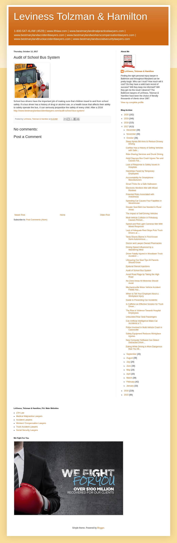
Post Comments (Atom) (36, 219)
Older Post (105, 215)
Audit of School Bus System (139, 270)
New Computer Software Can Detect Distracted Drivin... (142, 341)
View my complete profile (132, 102)
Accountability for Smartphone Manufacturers (139, 178)
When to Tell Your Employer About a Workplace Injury (142, 295)
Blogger (100, 528)
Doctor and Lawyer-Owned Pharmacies (144, 243)
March (129, 378)
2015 (126, 395)
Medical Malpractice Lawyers (29, 416)
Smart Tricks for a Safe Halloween (141, 184)
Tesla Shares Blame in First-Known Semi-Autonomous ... (142, 238)
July (128, 362)
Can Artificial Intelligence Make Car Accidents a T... (142, 322)
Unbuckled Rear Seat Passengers (142, 317)
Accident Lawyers (24, 420)
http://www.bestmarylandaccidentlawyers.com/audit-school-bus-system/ (49, 110)
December (131, 130)
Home (62, 215)
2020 (126, 114)
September (131, 354)
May (128, 370)
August (129, 358)
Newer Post (19, 215)
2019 (126, 118)
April (128, 374)
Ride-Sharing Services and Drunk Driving (144, 154)
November (131, 134)
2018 (126, 122)
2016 (126, 391)
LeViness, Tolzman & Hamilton (139, 71)
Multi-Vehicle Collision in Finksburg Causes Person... (141, 218)
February (130, 382)
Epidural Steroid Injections (138, 266)
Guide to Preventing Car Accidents (141, 300)
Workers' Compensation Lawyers (31, 423)
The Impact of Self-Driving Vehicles (142, 213)
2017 (126, 126)
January (130, 386)
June (128, 366)
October (130, 138)
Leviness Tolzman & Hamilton (80, 16)
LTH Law (20, 413)
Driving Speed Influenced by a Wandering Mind (139, 248)
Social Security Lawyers (27, 430)
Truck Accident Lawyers (27, 427)
